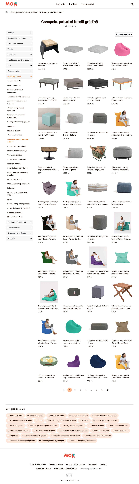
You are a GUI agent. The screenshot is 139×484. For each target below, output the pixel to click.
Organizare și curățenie (16, 233)
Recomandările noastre (75, 464)
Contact (103, 464)
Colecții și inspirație (38, 464)
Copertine (11, 126)
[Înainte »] (107, 390)
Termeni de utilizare (43, 469)
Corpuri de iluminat (15, 44)
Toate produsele (14, 81)
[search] (132, 4)
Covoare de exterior (15, 212)
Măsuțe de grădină (14, 217)
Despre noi (92, 464)
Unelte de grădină (14, 155)
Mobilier (10, 33)
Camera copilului (14, 71)
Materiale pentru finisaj (16, 222)
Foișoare (10, 188)
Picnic (9, 199)
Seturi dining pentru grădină (18, 208)
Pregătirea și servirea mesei (18, 60)
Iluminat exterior (14, 85)
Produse (73, 4)
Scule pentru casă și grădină (18, 122)
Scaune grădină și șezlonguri (18, 96)
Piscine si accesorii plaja (17, 151)
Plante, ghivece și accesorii (18, 184)
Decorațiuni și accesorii (16, 38)
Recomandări (87, 4)
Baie (9, 65)
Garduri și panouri (14, 135)
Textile (10, 49)
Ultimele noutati (124, 34)
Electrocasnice (13, 228)
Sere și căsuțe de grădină (17, 168)
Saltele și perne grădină (16, 146)
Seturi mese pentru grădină (18, 204)
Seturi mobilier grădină (16, 159)
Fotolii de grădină (14, 179)
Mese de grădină (14, 130)
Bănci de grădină (14, 164)
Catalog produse (16, 12)
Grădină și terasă (31, 12)
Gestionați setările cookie (91, 469)
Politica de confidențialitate (65, 469)
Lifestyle (11, 238)
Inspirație (60, 4)
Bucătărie (11, 55)
